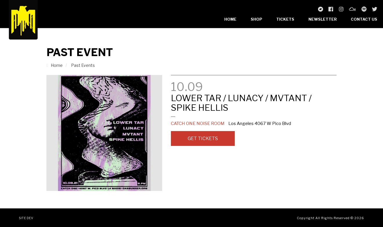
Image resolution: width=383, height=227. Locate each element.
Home (230, 19)
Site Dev (26, 218)
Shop (256, 19)
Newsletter (322, 19)
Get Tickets (203, 138)
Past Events (83, 65)
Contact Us (364, 19)
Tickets (285, 19)
